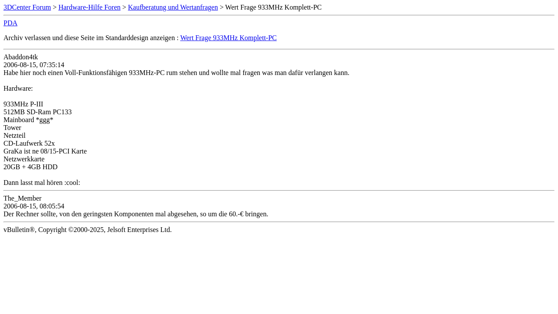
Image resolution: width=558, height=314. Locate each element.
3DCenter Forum (27, 7)
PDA (10, 23)
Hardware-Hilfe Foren (89, 7)
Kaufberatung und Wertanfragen (173, 7)
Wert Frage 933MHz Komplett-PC (228, 37)
